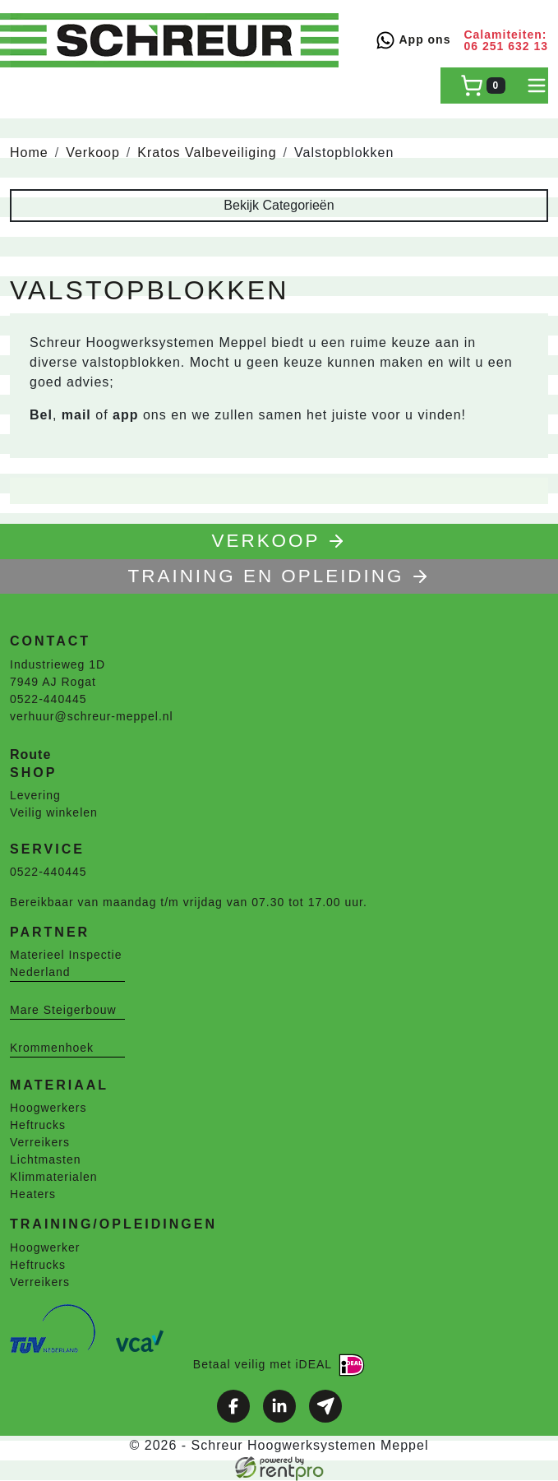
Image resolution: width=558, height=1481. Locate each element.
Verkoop (93, 153)
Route (30, 754)
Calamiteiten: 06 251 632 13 (505, 40)
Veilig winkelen (54, 812)
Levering (35, 795)
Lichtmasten (45, 1159)
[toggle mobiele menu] (536, 85)
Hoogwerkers (48, 1107)
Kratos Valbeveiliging (206, 153)
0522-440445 (48, 699)
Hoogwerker (45, 1247)
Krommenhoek (52, 1047)
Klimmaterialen (54, 1176)
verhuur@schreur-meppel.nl (91, 716)
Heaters (33, 1194)
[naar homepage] (174, 40)
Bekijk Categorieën (279, 205)
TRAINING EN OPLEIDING (279, 576)
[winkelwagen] (482, 85)
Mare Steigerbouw (63, 1009)
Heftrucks (38, 1125)
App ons (413, 40)
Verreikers (40, 1142)
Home (29, 153)
